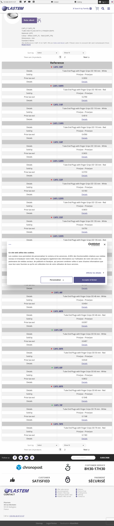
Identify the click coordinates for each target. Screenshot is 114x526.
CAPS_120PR (58, 161)
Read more (28, 44)
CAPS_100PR (58, 86)
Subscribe (106, 457)
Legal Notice (51, 523)
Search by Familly (82, 8)
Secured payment (61, 491)
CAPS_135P (58, 217)
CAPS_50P (58, 330)
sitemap (79, 495)
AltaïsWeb (74, 523)
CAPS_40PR (58, 311)
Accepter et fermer (89, 280)
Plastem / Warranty (62, 493)
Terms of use (81, 491)
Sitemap (39, 523)
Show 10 (74, 53)
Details (84, 82)
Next (86, 57)
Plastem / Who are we (63, 496)
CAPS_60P (58, 367)
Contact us (80, 496)
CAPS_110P (58, 104)
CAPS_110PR (58, 123)
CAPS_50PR (58, 348)
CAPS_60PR (58, 386)
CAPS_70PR (58, 424)
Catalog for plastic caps (63, 495)
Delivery (79, 489)
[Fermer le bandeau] (104, 244)
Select (47, 53)
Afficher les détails (93, 273)
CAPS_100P (58, 67)
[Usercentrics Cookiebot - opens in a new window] (90, 244)
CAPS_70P (58, 405)
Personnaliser (57, 280)
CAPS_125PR (58, 198)
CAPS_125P (58, 179)
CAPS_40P (58, 292)
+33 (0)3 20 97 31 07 (8, 2)
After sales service (62, 489)
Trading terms (81, 493)
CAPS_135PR (58, 236)
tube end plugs (61, 43)
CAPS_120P (58, 142)
